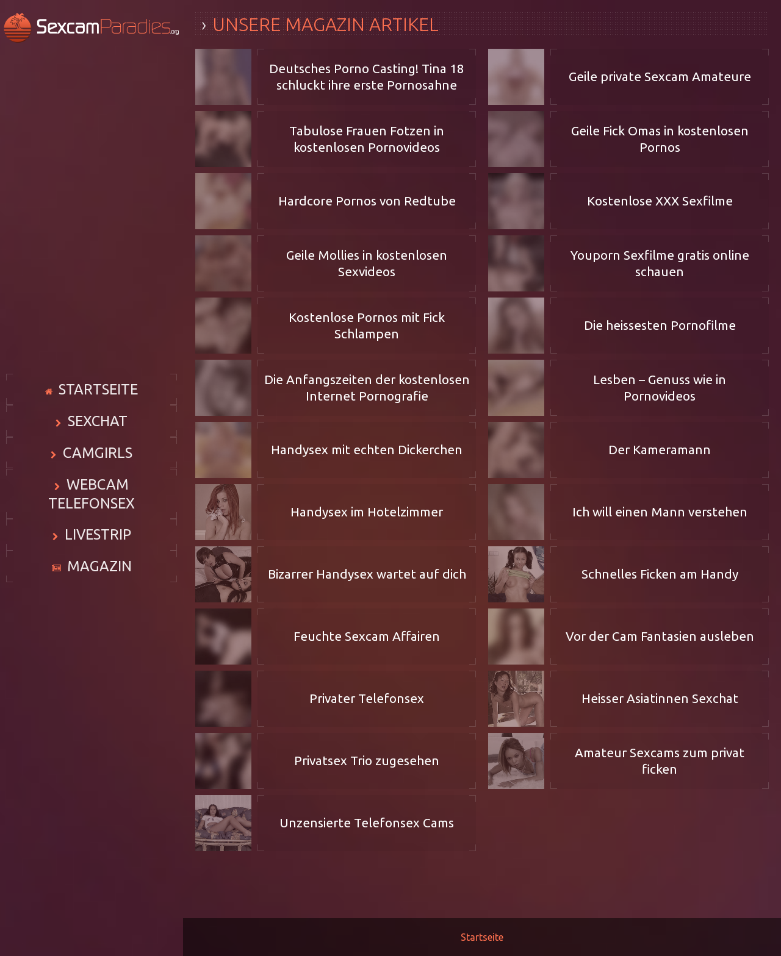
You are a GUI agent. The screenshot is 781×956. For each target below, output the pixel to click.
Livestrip (97, 526)
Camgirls (97, 455)
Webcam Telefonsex (97, 491)
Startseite (98, 384)
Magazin (99, 561)
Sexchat (98, 420)
